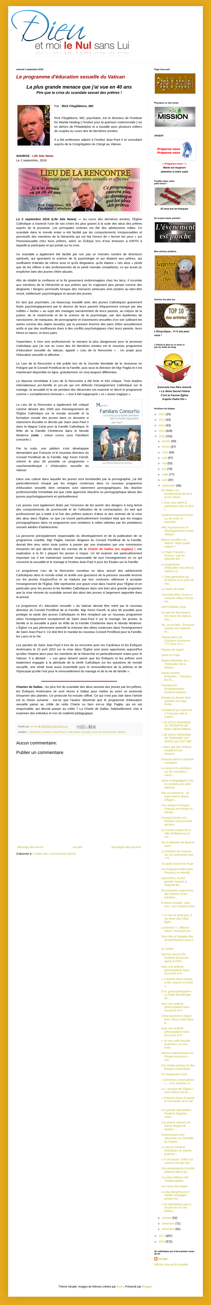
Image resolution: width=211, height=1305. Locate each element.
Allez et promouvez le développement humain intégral (177, 531)
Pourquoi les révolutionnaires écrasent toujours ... (175, 689)
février (166, 446)
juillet (165, 474)
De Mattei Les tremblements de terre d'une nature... (176, 494)
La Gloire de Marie (173, 589)
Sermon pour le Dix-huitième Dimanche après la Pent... (175, 958)
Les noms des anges (174, 1186)
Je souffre (167, 948)
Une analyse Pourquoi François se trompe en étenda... (177, 809)
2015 (162, 430)
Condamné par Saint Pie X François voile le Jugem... (176, 713)
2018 (162, 1241)
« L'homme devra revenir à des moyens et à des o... (177, 982)
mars (165, 452)
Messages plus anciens (126, 847)
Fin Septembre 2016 (174, 1074)
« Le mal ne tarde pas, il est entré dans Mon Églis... (176, 919)
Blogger (147, 1286)
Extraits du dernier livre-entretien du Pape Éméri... (176, 701)
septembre (169, 485)
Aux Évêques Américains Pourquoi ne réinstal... (177, 870)
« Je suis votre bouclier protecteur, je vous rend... (175, 1044)
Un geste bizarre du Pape (177, 863)
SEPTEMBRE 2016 (173, 607)
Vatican (121, 732)
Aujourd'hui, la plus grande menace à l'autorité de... (173, 881)
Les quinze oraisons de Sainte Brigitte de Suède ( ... (176, 1126)
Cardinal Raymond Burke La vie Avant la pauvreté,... (177, 518)
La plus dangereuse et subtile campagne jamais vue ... (175, 1195)
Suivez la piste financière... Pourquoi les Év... (176, 676)
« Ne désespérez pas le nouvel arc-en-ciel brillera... (176, 1208)
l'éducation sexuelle (79, 732)
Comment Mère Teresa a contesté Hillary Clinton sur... (177, 598)
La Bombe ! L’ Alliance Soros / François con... (177, 929)
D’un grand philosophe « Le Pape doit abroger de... (176, 995)
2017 (162, 1235)
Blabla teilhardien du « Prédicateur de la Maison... (175, 664)
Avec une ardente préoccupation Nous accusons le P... (175, 970)
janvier (166, 441)
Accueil (77, 847)
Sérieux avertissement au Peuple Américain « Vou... (177, 1056)
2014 (162, 425)
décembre (168, 1229)
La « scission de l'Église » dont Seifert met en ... (177, 1090)
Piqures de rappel (172, 649)
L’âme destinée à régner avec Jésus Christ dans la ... (177, 1019)
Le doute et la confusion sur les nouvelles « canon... (176, 772)
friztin (120, 1286)
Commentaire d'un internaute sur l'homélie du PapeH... (177, 1138)
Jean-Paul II (60, 732)
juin (164, 469)
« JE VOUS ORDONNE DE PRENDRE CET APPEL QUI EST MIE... (177, 738)
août (165, 479)
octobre (167, 1217)
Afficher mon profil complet (171, 1264)
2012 (162, 414)
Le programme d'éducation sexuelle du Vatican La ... (177, 568)
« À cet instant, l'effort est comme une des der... (177, 1161)
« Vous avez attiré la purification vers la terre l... (177, 506)
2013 (162, 419)
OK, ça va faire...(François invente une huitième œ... (177, 628)
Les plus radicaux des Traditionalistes (175, 1179)
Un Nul (162, 1259)
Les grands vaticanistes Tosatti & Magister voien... (176, 1113)
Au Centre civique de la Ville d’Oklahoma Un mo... (176, 833)
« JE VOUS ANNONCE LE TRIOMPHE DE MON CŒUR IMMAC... (177, 726)
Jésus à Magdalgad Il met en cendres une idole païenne (177, 784)
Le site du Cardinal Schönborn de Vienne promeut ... (176, 1150)
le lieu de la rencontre (104, 732)
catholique (34, 732)
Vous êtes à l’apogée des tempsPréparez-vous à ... (177, 940)
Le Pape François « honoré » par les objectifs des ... (173, 555)
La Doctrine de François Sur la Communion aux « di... (177, 855)
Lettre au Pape (170, 655)
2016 (162, 436)
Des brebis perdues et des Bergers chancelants (177, 1067)
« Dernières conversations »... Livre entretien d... (177, 1081)
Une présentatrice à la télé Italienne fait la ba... (177, 1170)
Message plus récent (30, 847)
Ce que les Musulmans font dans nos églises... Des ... (177, 616)
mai (164, 463)
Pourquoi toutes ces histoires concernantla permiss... (176, 821)
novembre (168, 1223)
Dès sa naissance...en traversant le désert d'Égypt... (175, 796)
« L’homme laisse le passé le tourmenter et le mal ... (178, 1101)
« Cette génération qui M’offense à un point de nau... (177, 580)
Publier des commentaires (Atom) (55, 853)
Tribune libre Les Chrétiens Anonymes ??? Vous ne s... (176, 641)
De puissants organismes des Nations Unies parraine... (177, 894)
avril (165, 457)
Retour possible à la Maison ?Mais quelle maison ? (175, 543)
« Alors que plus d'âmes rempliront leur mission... (176, 750)
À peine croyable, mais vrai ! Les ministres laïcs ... (178, 906)
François (47, 732)
